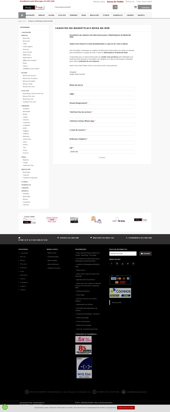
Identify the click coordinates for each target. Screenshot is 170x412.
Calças (25, 117)
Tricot (25, 150)
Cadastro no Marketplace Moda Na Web (87, 265)
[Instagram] (133, 263)
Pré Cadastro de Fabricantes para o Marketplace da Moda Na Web (87, 260)
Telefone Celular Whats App (82, 121)
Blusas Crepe (28, 84)
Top (24, 147)
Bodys (25, 114)
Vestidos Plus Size (29, 102)
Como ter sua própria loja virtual (86, 329)
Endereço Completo (78, 139)
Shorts (25, 145)
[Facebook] (111, 263)
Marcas (25, 35)
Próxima (102, 158)
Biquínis (26, 160)
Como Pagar (80, 295)
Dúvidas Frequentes (83, 291)
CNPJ (72, 94)
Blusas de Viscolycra (30, 78)
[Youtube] (122, 263)
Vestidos (26, 109)
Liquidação (26, 32)
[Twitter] (128, 263)
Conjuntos (26, 122)
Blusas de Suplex (29, 81)
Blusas (24, 73)
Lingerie (26, 133)
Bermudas (26, 111)
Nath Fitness (27, 58)
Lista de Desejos (53, 257)
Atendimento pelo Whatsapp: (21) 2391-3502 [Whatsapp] (37, 1)
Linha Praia (27, 139)
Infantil (25, 191)
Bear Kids (26, 38)
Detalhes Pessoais (54, 268)
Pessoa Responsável (78, 103)
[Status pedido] (114, 1)
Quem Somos (80, 270)
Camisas (26, 175)
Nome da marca (76, 85)
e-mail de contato (77, 130)
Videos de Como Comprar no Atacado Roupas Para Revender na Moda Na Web (88, 285)
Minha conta (99, 1)
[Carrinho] (142, 7)
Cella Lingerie (28, 46)
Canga (25, 162)
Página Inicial (22, 21)
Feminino (25, 106)
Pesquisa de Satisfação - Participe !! (88, 314)
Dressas (26, 49)
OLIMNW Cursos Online (31, 69)
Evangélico (26, 185)
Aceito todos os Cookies (125, 408)
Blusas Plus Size (29, 87)
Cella (25, 44)
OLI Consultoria (24, 405)
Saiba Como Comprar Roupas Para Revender (87, 275)
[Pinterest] (117, 263)
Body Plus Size (28, 99)
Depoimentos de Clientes (84, 304)
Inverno (26, 153)
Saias (25, 142)
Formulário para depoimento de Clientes (86, 309)
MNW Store (27, 55)
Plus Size (25, 91)
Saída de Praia (28, 165)
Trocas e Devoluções (83, 321)
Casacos (26, 120)
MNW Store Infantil (29, 60)
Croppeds (26, 125)
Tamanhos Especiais (30, 178)
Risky (25, 63)
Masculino (26, 169)
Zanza (25, 66)
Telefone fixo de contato (80, 112)
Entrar (129, 1)
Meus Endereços (53, 264)
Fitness (25, 182)
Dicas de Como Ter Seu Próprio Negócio (86, 300)
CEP (71, 148)
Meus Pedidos (52, 260)
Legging (26, 131)
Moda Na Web (116, 302)
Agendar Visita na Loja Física (85, 280)
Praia (24, 157)
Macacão (26, 136)
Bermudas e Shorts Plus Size (33, 93)
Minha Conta (52, 253)
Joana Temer (27, 52)
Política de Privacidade (83, 325)
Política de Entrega (82, 318)
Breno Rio (26, 41)
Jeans (25, 128)
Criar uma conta (144, 1)
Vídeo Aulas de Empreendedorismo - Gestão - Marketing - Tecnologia (87, 254)
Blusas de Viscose (29, 75)
